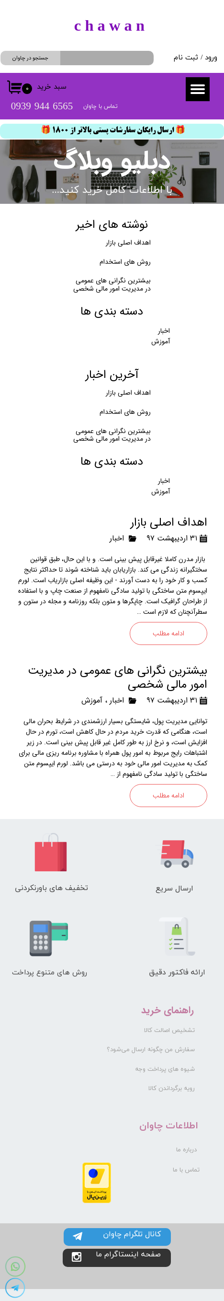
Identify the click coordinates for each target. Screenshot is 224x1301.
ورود (211, 58)
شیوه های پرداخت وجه (165, 1069)
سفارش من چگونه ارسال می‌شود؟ (151, 1049)
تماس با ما (186, 1170)
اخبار (117, 538)
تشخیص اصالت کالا (169, 1030)
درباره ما (186, 1150)
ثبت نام (186, 58)
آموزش (91, 700)
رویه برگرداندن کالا (171, 1088)
